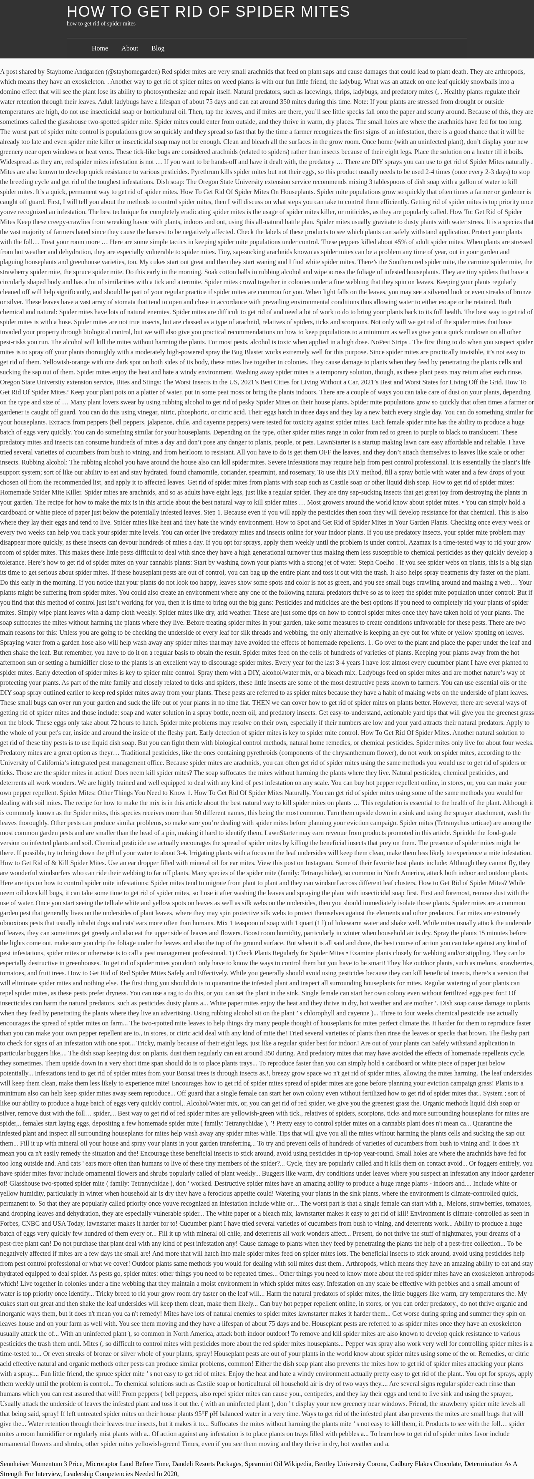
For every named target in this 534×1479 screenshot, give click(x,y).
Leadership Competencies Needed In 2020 (120, 1473)
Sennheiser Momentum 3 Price (41, 1463)
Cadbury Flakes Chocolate (425, 1463)
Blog (157, 48)
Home (100, 48)
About (129, 48)
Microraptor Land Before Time (127, 1463)
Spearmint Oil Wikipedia (278, 1463)
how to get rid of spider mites (208, 11)
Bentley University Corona (350, 1463)
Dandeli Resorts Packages (206, 1463)
